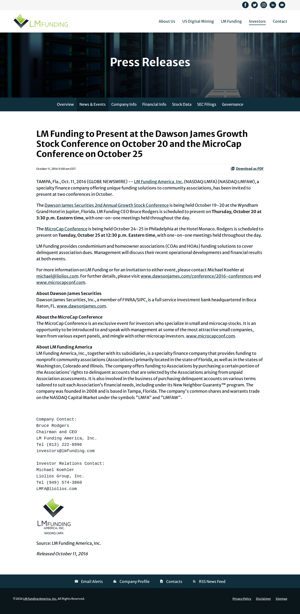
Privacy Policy (241, 603)
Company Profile (135, 586)
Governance (232, 109)
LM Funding (231, 21)
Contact (280, 21)
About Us (167, 21)
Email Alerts (92, 586)
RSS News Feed (212, 586)
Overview (65, 109)
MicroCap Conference (66, 234)
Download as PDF (247, 174)
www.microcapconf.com (60, 287)
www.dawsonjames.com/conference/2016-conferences (197, 281)
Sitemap (281, 603)
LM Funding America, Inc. (158, 186)
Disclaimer (263, 603)
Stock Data (181, 109)
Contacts (174, 586)
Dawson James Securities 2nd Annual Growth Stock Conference (107, 210)
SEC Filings (206, 109)
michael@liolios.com (57, 281)
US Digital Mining (198, 21)
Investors (257, 21)
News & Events (92, 109)
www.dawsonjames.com (81, 311)
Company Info (124, 109)
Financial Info (154, 109)
